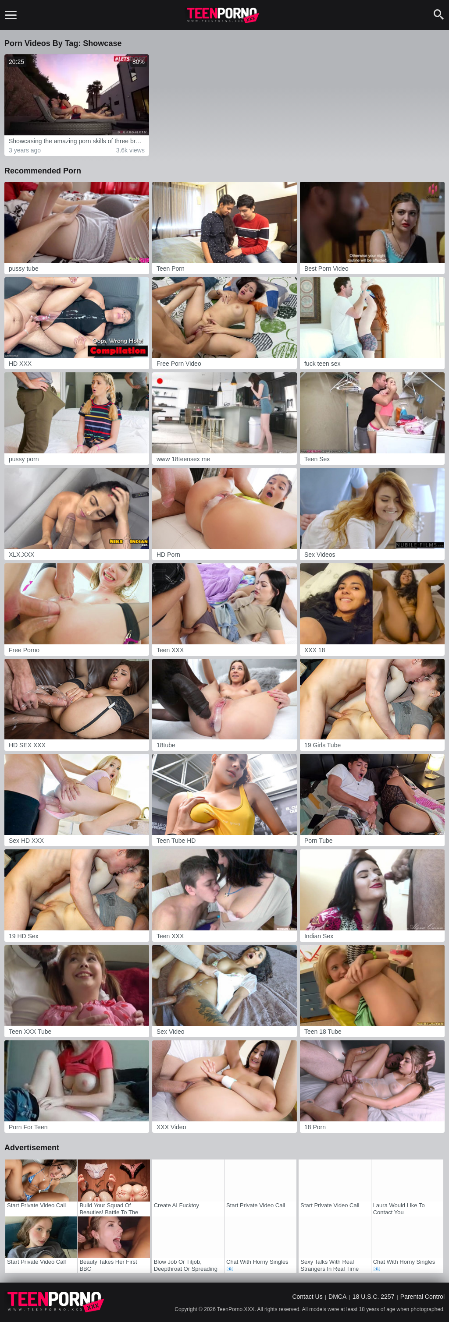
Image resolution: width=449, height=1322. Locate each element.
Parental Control (422, 1296)
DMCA (337, 1296)
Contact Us (307, 1296)
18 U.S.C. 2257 (374, 1296)
